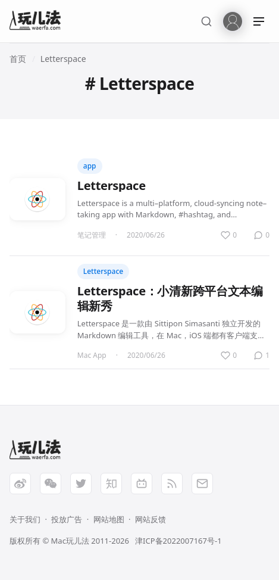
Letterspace (63, 58)
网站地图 (108, 519)
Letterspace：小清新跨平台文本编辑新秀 (170, 298)
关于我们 (25, 519)
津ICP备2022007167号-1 (178, 540)
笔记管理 (91, 235)
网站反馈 (150, 519)
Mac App (91, 355)
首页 (18, 58)
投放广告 (66, 519)
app (89, 166)
